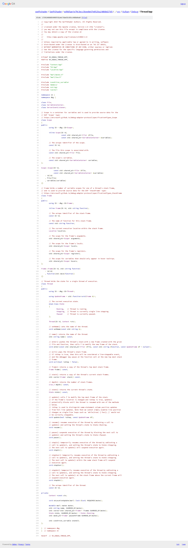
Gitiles (14, 544)
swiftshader (41, 11)
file (84, 18)
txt (177, 544)
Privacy (21, 544)
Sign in (183, 4)
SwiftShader (56, 11)
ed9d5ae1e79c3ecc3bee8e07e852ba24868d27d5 (88, 11)
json (184, 544)
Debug (134, 11)
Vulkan (125, 11)
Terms (27, 544)
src (118, 11)
